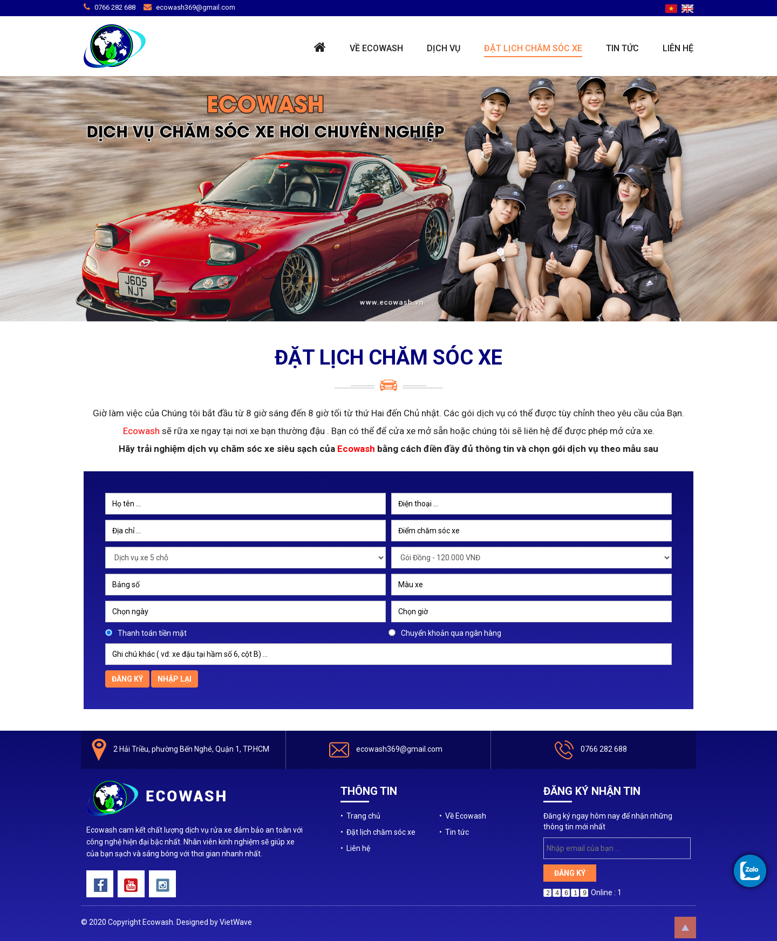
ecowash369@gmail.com (195, 7)
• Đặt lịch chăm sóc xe (377, 832)
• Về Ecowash (462, 816)
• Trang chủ (360, 816)
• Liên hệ (355, 848)
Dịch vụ (443, 48)
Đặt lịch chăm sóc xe (533, 48)
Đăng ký (127, 679)
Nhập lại (175, 679)
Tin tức (622, 48)
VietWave (236, 922)
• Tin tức (454, 832)
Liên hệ (678, 48)
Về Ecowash (376, 48)
